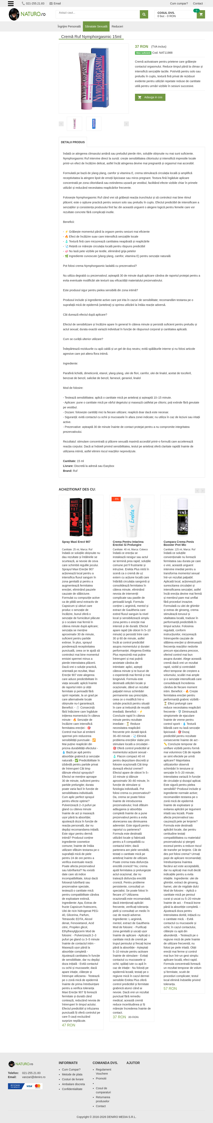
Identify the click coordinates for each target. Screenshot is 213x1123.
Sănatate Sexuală (96, 26)
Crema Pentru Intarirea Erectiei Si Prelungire (128, 543)
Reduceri (117, 26)
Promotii (101, 1078)
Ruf (75, 470)
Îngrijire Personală (69, 26)
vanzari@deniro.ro (34, 1077)
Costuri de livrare (73, 1079)
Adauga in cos (153, 97)
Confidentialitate (72, 1089)
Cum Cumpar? (71, 1069)
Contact (198, 3)
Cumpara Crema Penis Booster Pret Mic (179, 543)
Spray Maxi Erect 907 (76, 541)
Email (55, 3)
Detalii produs (73, 142)
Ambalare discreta (73, 1084)
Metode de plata (72, 1074)
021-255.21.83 (33, 3)
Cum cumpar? (179, 3)
